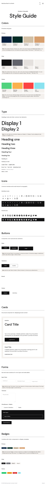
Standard (14, 248)
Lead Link (12, 164)
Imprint (43, 483)
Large (26, 248)
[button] (42, 3)
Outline (14, 265)
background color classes (35, 451)
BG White (15, 293)
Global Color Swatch (36, 48)
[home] (20, 3)
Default (5, 293)
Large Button (12, 339)
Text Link (9, 167)
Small (5, 247)
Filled (5, 265)
